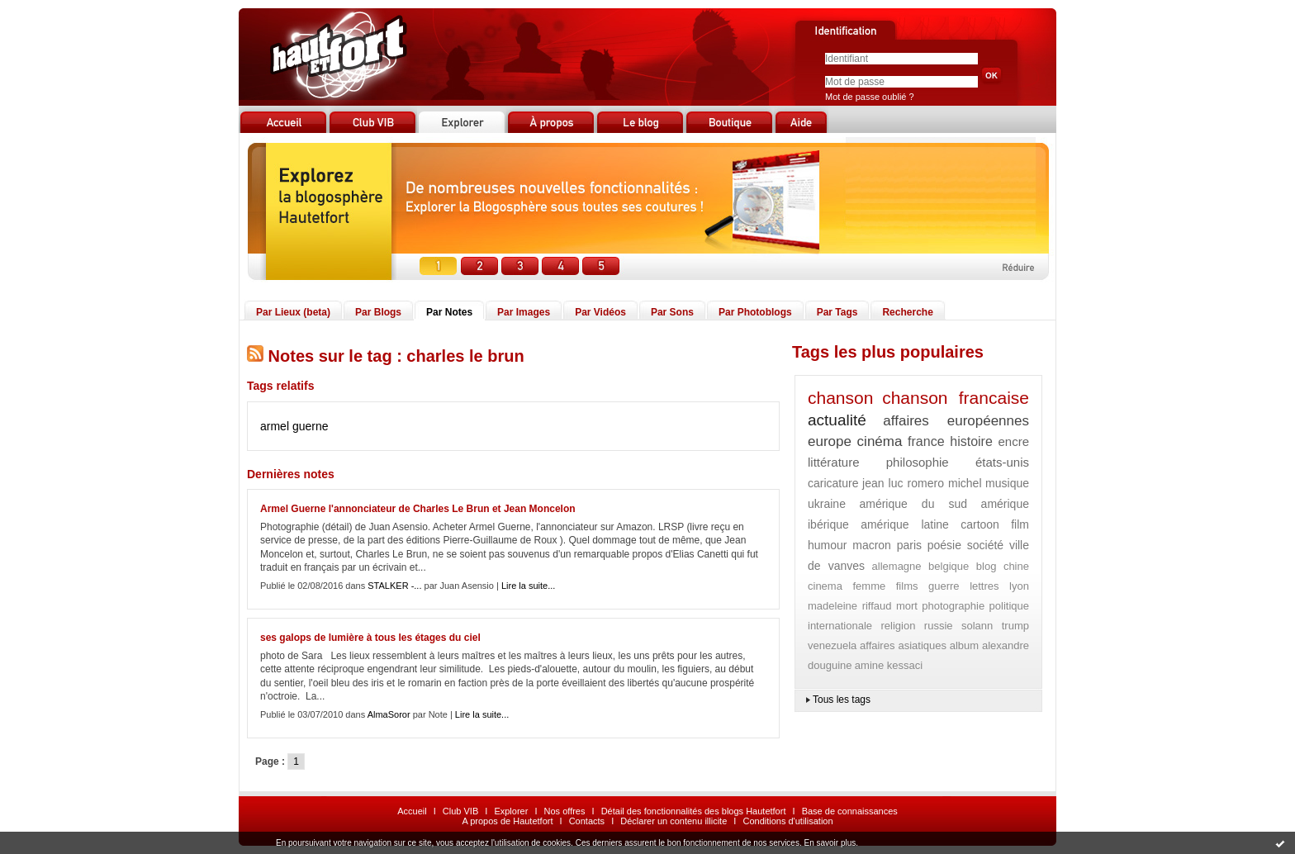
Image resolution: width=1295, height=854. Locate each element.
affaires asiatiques (903, 645)
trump (1015, 625)
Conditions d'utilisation (787, 821)
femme (868, 586)
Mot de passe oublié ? (869, 97)
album (964, 645)
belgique (948, 566)
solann (977, 625)
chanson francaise (955, 397)
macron (871, 545)
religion (898, 625)
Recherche (907, 312)
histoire (971, 441)
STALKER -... (394, 586)
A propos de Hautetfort (507, 821)
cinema (825, 586)
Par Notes (449, 312)
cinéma (880, 441)
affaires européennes (956, 421)
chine (1016, 566)
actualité (837, 420)
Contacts (587, 821)
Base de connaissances (850, 811)
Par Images (523, 312)
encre (1013, 441)
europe (829, 441)
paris (909, 545)
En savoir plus (830, 842)
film (1020, 524)
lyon (1019, 586)
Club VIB (460, 811)
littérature (834, 462)
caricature (833, 483)
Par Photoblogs (755, 312)
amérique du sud (913, 503)
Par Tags (837, 312)
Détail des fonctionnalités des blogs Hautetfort (693, 811)
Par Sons (672, 312)
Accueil (411, 811)
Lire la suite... (528, 586)
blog (986, 566)
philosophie (917, 462)
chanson (840, 397)
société (985, 545)
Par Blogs (378, 312)
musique (1007, 483)
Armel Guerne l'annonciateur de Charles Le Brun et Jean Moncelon (418, 509)
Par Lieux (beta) (293, 312)
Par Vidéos (600, 312)
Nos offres (565, 811)
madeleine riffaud (850, 606)
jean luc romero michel (921, 483)
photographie (953, 606)
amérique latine (905, 524)
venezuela (832, 645)
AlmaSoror (389, 714)
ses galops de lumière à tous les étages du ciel (370, 637)
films (907, 586)
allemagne (897, 566)
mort (907, 606)
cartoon (980, 524)
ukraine (827, 503)
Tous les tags (841, 699)
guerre (944, 586)
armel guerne (294, 426)
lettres (984, 586)
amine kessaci (889, 665)
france (926, 441)
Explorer (511, 811)
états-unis (1002, 462)
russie (938, 625)
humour (827, 545)
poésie (944, 545)
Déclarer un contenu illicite (673, 821)
